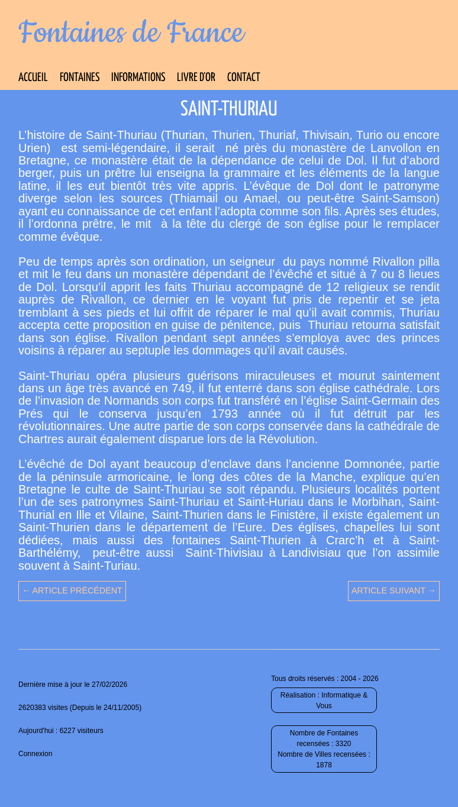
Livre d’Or (196, 77)
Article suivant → (393, 590)
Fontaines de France (131, 33)
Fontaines (79, 77)
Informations (138, 77)
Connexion (35, 754)
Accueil (33, 77)
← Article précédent (72, 590)
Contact (243, 77)
